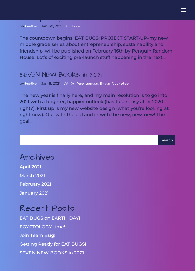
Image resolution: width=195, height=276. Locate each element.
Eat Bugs (73, 26)
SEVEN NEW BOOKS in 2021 (61, 74)
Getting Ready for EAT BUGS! (53, 244)
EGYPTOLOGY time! (42, 227)
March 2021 (32, 175)
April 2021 (30, 167)
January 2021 (34, 193)
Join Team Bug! (37, 235)
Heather (31, 26)
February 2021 (35, 184)
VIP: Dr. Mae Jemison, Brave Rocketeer (97, 83)
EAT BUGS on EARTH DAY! (50, 218)
